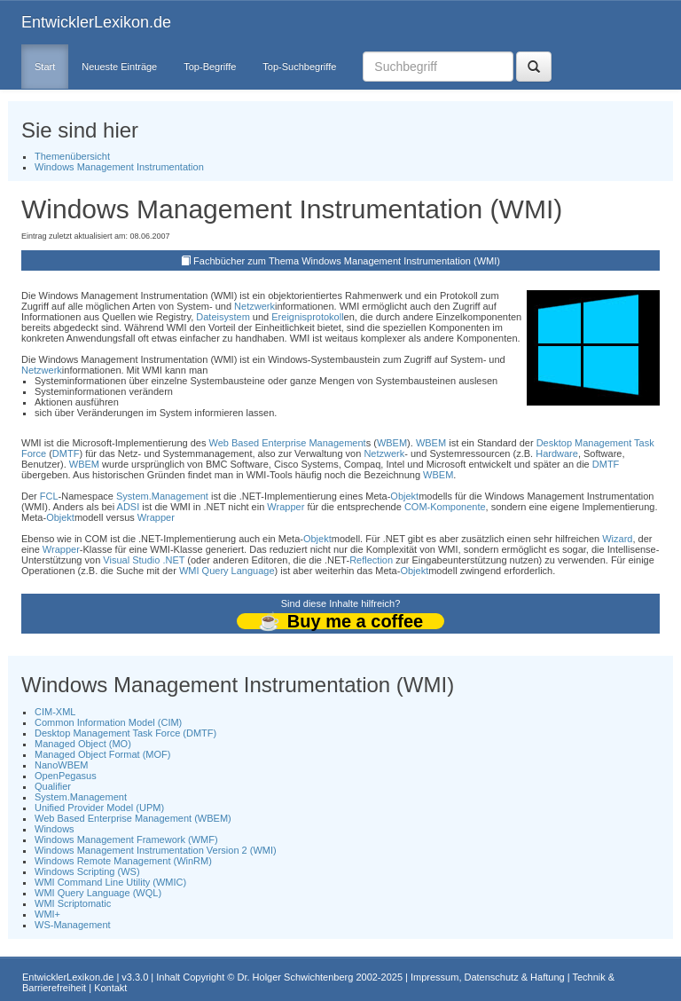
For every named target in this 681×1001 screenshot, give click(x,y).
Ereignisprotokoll (307, 316)
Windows (54, 829)
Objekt (404, 496)
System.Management (162, 496)
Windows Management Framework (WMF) (126, 839)
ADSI (128, 506)
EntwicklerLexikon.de (96, 22)
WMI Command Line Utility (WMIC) (110, 882)
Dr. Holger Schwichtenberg (296, 977)
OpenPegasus (66, 775)
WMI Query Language (227, 570)
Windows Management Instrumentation (119, 167)
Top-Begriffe (210, 66)
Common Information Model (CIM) (108, 722)
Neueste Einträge (119, 66)
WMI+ (47, 914)
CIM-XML (55, 711)
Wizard (617, 538)
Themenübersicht (72, 156)
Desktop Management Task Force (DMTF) (125, 733)
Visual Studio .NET (143, 560)
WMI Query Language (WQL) (98, 892)
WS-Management (73, 924)
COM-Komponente (445, 506)
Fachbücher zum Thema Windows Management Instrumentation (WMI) (346, 261)
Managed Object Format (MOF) (102, 754)
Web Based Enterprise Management (287, 442)
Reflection (371, 560)
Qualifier (53, 786)
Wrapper (285, 506)
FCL (49, 496)
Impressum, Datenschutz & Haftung (488, 977)
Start (45, 66)
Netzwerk (254, 306)
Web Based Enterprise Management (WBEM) (133, 818)
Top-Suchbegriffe (299, 66)
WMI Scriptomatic (73, 903)
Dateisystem (223, 316)
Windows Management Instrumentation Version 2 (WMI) (156, 850)
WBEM (392, 442)
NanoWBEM (62, 765)
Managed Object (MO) (83, 743)
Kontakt (110, 987)
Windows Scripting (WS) (87, 871)
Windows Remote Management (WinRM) (123, 860)
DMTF (66, 453)
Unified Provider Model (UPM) (99, 807)
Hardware (557, 453)
